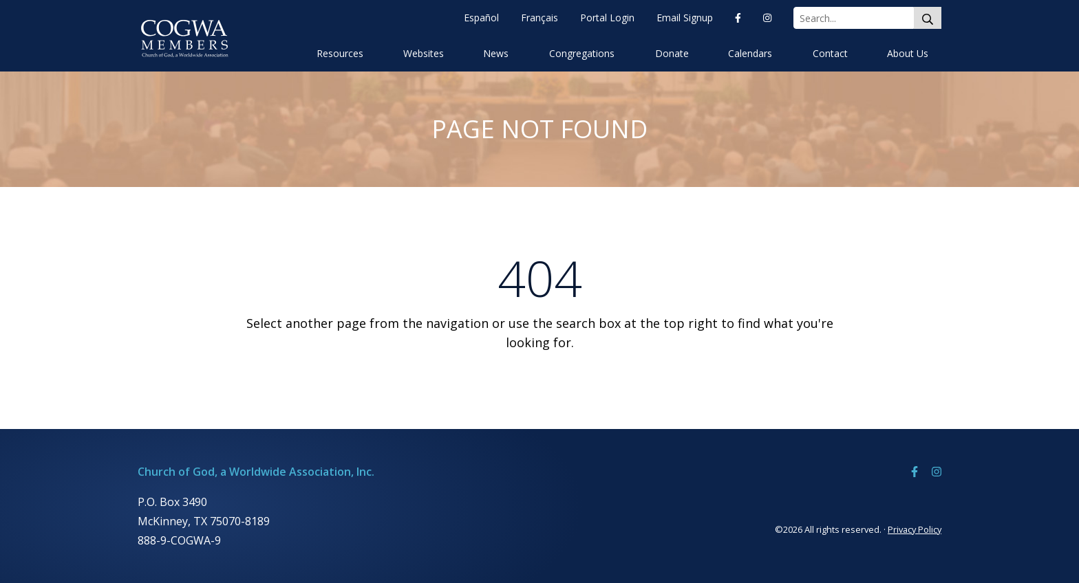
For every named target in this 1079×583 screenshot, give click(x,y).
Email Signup (684, 17)
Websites (423, 53)
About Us (907, 53)
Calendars (750, 53)
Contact (830, 53)
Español (481, 17)
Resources (340, 53)
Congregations (582, 53)
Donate (672, 53)
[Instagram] (767, 18)
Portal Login (607, 17)
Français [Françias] (539, 17)
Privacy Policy (914, 529)
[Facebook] (738, 18)
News (496, 53)
